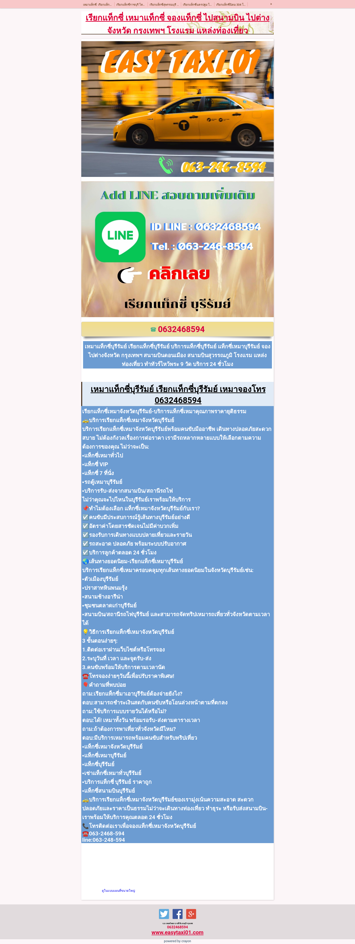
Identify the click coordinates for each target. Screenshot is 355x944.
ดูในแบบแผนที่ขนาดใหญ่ (118, 890)
